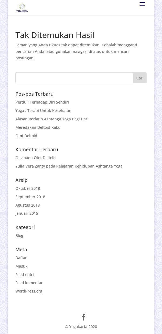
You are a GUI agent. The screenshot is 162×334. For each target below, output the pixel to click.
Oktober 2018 (27, 188)
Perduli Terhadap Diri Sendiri (42, 102)
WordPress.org (28, 291)
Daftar (21, 257)
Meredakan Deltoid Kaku (38, 127)
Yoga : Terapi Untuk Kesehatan (43, 110)
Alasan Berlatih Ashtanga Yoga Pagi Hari (51, 118)
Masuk (21, 266)
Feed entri (24, 274)
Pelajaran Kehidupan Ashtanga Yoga (89, 166)
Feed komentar (29, 282)
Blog (19, 235)
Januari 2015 (26, 213)
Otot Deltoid (26, 135)
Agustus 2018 (27, 205)
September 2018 (30, 196)
